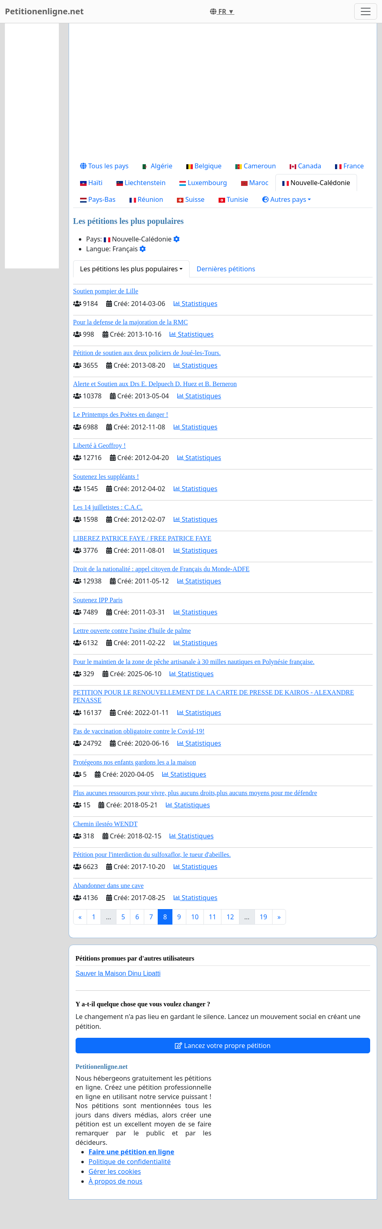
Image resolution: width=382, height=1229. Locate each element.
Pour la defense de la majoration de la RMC (130, 322)
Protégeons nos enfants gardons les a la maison (134, 762)
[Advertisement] (223, 93)
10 (195, 916)
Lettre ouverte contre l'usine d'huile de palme (132, 630)
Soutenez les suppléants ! (106, 476)
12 (230, 916)
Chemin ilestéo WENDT (105, 823)
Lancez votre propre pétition (222, 1045)
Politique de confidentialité (130, 1161)
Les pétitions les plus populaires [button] (129, 268)
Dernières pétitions (226, 268)
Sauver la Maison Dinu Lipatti (118, 973)
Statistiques (196, 303)
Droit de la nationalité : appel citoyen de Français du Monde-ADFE (161, 568)
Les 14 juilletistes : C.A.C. (108, 507)
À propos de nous (116, 1181)
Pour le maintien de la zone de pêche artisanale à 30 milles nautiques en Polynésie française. (194, 661)
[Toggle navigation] (365, 11)
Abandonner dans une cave (108, 885)
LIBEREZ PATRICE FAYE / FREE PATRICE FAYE (142, 538)
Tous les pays (104, 165)
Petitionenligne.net (44, 11)
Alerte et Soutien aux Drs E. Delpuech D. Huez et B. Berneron (155, 383)
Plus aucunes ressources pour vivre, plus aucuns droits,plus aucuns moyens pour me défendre (195, 792)
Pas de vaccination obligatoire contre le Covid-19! (139, 731)
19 (263, 916)
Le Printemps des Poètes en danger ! (120, 414)
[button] (286, 199)
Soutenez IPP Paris (98, 600)
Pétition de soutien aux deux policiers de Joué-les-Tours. (147, 352)
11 (212, 916)
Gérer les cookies (115, 1171)
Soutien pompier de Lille (106, 291)
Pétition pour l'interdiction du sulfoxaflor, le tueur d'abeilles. (152, 854)
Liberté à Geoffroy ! (99, 445)
